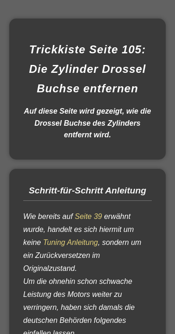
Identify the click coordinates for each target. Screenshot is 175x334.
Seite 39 (88, 216)
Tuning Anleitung (70, 242)
